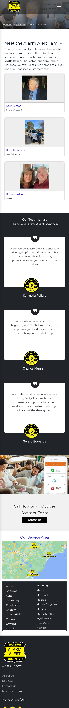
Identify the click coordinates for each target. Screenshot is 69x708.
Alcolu (10, 586)
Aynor (10, 595)
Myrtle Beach (45, 618)
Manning (42, 585)
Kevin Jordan (13, 106)
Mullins (41, 609)
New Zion (43, 623)
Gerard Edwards (34, 441)
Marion (41, 590)
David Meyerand (15, 150)
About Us (21, 24)
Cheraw (11, 609)
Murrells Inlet (45, 613)
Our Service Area (34, 537)
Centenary (12, 600)
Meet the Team (12, 691)
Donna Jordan (14, 194)
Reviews (7, 680)
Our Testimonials (34, 219)
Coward (11, 623)
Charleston (13, 605)
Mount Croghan (47, 604)
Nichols (41, 627)
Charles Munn (33, 368)
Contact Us (34, 520)
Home (7, 24)
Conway (11, 619)
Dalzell (10, 628)
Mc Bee (41, 599)
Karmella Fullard (34, 295)
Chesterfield (14, 614)
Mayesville (43, 595)
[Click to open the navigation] (59, 6)
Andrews (11, 590)
